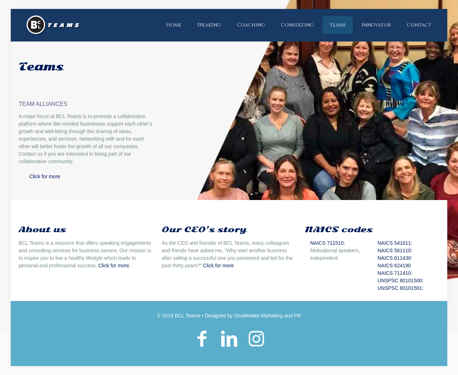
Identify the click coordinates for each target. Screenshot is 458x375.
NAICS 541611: (394, 243)
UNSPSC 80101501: (400, 288)
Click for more (44, 176)
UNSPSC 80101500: (400, 280)
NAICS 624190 (394, 265)
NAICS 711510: (327, 243)
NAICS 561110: (394, 250)
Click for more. (114, 265)
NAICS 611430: (394, 258)
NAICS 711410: (394, 273)
